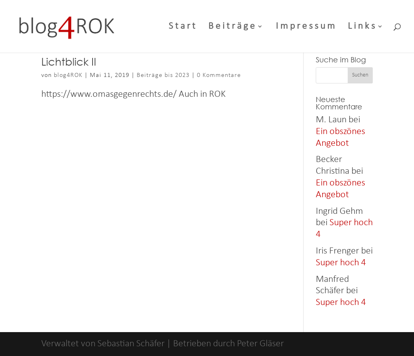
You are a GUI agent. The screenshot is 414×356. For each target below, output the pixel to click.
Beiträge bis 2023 (163, 75)
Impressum (306, 27)
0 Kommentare (219, 75)
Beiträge (232, 27)
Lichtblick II (68, 61)
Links (362, 27)
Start (183, 27)
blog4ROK (68, 75)
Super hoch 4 (341, 263)
